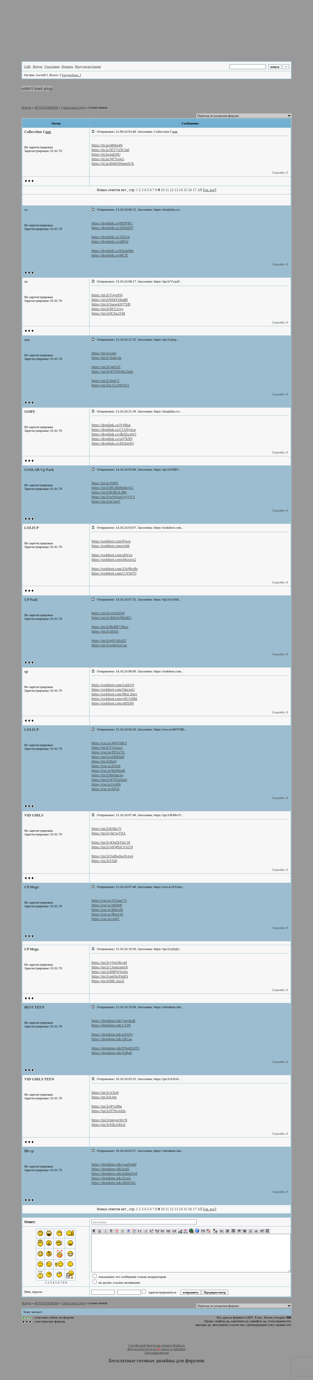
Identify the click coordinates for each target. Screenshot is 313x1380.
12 (172, 190)
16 (190, 190)
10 (162, 190)
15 (185, 190)
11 (167, 190)
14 (181, 190)
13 (176, 190)
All (199, 190)
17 (195, 190)
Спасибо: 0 (280, 172)
